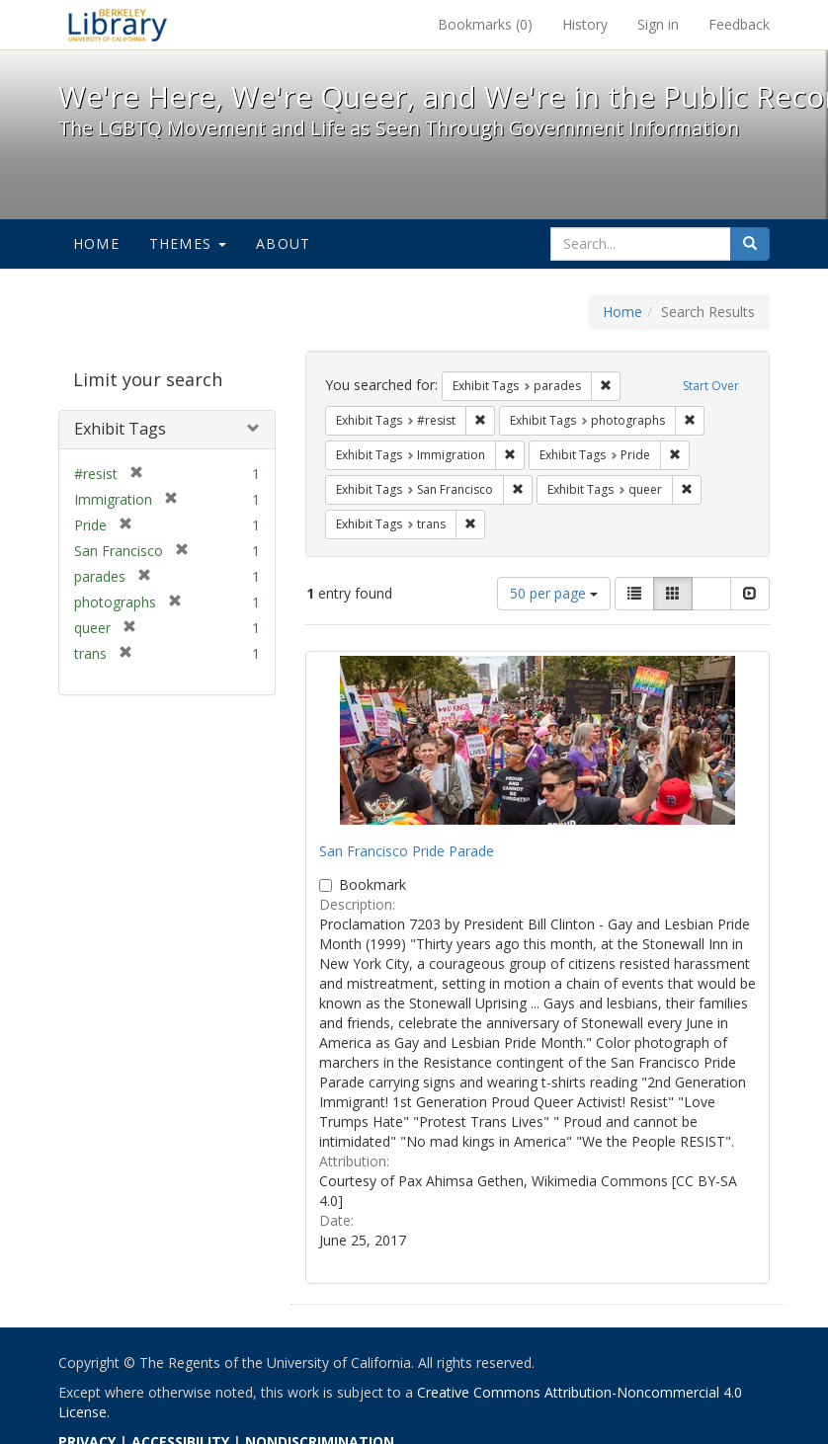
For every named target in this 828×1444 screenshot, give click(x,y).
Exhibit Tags (120, 429)
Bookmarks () (485, 24)
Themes (187, 243)
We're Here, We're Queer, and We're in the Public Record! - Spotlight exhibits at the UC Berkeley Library (117, 24)
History (585, 24)
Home (96, 243)
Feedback (739, 24)
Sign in (658, 24)
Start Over (711, 385)
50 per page (554, 593)
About (283, 243)
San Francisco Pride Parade (406, 851)
